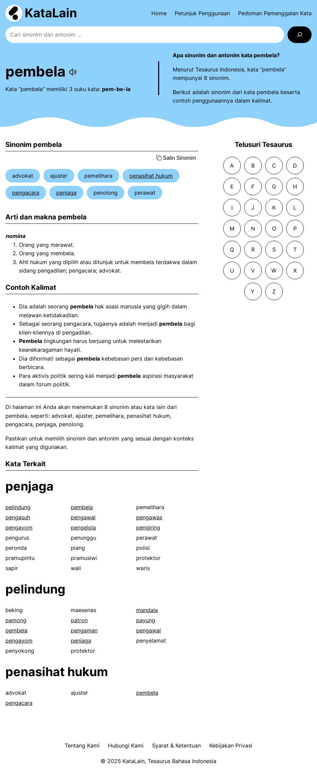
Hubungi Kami (126, 745)
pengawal (83, 517)
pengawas (149, 517)
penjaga (66, 192)
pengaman (84, 630)
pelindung (17, 507)
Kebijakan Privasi (230, 745)
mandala (147, 610)
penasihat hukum (151, 175)
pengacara (25, 192)
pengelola (83, 527)
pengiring (148, 527)
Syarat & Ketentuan (176, 745)
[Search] (300, 34)
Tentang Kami (82, 745)
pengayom (19, 527)
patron (79, 620)
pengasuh (17, 517)
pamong (15, 620)
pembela (82, 507)
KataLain (51, 12)
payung (145, 620)
